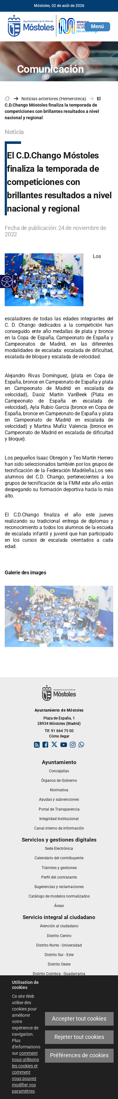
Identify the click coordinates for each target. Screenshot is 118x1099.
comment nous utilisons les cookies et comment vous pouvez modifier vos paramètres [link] (25, 1072)
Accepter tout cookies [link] (79, 1019)
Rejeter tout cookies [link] (79, 1037)
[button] (97, 26)
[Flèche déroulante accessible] (13, 281)
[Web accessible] (7, 281)
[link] (53, 25)
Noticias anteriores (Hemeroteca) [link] (53, 98)
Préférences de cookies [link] (79, 1055)
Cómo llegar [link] (59, 736)
